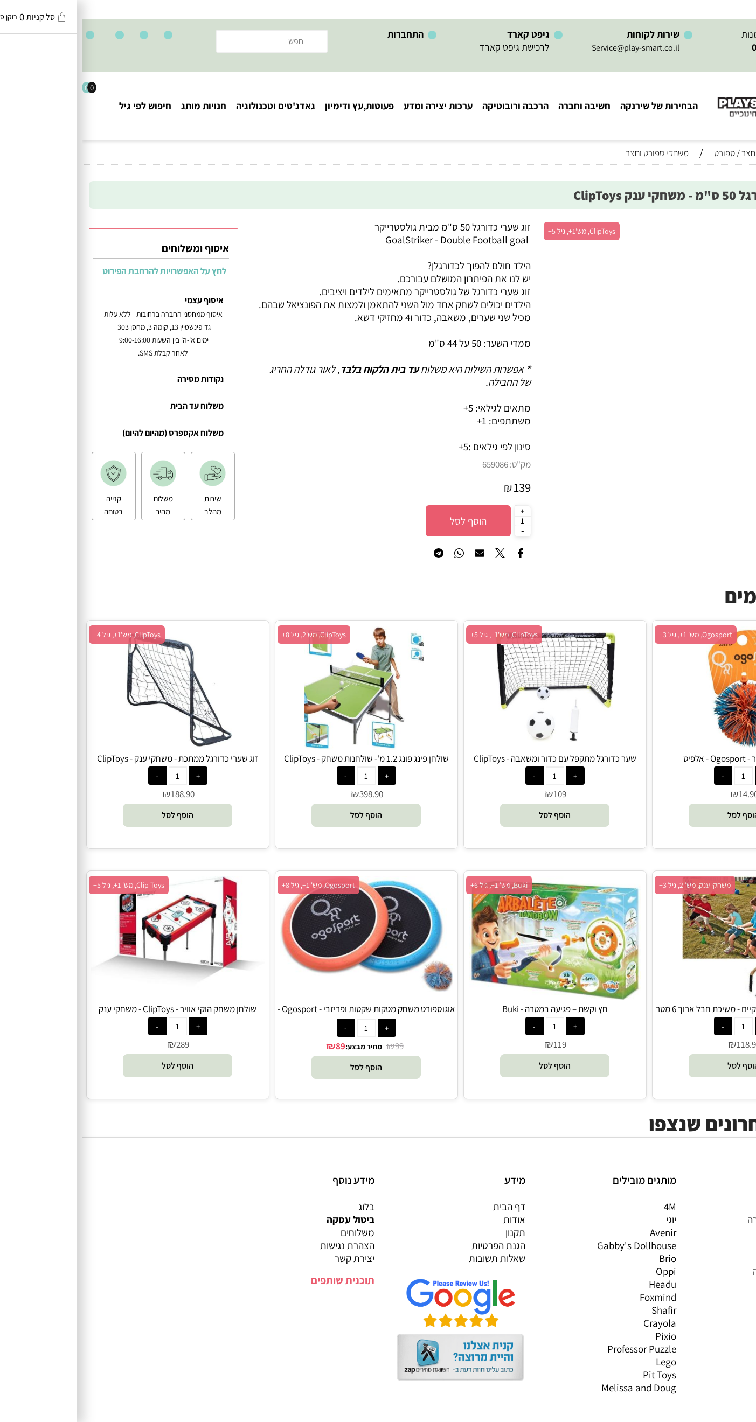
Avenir (580, 1232)
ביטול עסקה (268, 1219)
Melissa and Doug (556, 1387)
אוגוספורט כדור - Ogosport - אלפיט (661, 758)
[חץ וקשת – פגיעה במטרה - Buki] (472, 996)
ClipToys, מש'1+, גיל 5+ (499, 231)
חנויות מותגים (719, 1284)
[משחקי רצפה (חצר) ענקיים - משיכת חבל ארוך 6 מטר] (661, 996)
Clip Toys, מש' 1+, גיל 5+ (46, 885)
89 (258, 1046)
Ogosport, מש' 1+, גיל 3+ (613, 634)
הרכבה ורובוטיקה (433, 106)
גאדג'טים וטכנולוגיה (193, 106)
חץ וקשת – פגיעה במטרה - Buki (472, 1009)
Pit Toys (577, 1374)
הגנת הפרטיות (416, 1245)
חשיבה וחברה (502, 106)
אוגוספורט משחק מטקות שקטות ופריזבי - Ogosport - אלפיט (284, 1015)
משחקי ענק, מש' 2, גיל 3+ (612, 885)
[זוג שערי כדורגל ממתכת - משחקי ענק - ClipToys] (95, 746)
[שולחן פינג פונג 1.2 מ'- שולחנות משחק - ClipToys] (284, 746)
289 (100, 1044)
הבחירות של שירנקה (576, 106)
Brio (585, 1258)
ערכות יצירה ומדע (355, 106)
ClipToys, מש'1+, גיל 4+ (44, 634)
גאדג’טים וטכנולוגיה (707, 1271)
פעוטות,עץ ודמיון (713, 1258)
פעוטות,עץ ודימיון (276, 106)
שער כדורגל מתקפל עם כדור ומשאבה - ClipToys (472, 758)
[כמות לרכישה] (440, 520)
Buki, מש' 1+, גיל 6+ (416, 885)
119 (477, 1044)
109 (477, 794)
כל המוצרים (722, 1206)
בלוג (284, 1206)
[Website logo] (691, 97)
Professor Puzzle (559, 1348)
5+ (381, 446)
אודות (432, 1219)
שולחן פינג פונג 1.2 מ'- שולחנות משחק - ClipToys (284, 758)
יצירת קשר (272, 1258)
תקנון (433, 1232)
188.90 (100, 794)
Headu (580, 1284)
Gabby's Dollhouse (554, 1245)
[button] (661, 815)
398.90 (289, 794)
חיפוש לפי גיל (63, 106)
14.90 (666, 794)
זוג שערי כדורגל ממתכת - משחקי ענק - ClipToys (95, 758)
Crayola (577, 1322)
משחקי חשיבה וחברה (705, 1219)
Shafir (581, 1310)
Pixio (583, 1335)
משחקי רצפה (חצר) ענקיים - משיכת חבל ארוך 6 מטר (661, 1009)
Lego (583, 1361)
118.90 (666, 1044)
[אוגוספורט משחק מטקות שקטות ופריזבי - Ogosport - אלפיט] (284, 988)
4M (587, 1206)
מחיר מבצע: (281, 1046)
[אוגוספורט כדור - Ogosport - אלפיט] (661, 746)
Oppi (583, 1271)
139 (439, 487)
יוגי (589, 1219)
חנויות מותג (121, 106)
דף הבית (427, 1206)
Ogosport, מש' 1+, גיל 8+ (236, 885)
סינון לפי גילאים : (417, 446)
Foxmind (575, 1297)
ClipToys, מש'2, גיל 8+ (231, 634)
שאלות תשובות (414, 1258)
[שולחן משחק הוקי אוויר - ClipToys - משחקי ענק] (95, 986)
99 (317, 1046)
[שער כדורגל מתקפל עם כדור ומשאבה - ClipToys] (473, 746)
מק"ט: (437, 464)
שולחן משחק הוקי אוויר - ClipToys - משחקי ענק (95, 1009)
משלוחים (275, 1232)
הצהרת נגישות (265, 1245)
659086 (413, 464)
